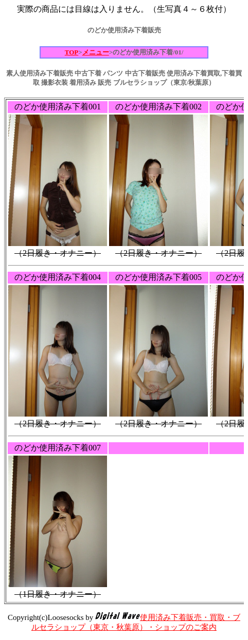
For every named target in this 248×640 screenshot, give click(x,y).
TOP (72, 52)
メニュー (95, 52)
